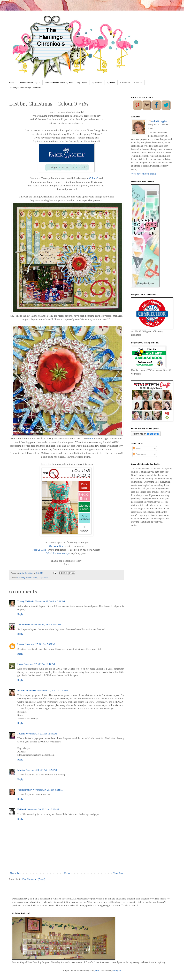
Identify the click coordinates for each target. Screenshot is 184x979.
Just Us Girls (39, 549)
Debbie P (22, 809)
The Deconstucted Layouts (29, 82)
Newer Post (15, 873)
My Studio (111, 82)
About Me (138, 82)
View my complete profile (143, 173)
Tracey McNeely (25, 601)
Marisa (21, 770)
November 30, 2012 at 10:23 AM (43, 809)
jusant (97, 970)
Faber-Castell (32, 577)
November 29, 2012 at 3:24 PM (48, 790)
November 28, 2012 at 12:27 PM (41, 770)
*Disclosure (124, 82)
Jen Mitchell (23, 624)
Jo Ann (21, 733)
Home (11, 82)
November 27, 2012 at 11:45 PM (52, 690)
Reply (20, 614)
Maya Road (43, 577)
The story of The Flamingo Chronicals (25, 87)
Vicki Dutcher (24, 790)
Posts (137, 448)
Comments (139, 454)
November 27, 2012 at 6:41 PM (50, 601)
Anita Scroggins (159, 121)
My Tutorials (97, 82)
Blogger (117, 970)
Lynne (20, 644)
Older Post (118, 873)
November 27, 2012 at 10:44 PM (39, 664)
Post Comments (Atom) (33, 879)
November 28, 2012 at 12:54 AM (41, 733)
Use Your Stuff (57, 545)
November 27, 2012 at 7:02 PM (40, 644)
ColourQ (93, 178)
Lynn (20, 664)
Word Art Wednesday (57, 553)
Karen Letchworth (26, 690)
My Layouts (82, 82)
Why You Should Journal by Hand (59, 82)
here (90, 438)
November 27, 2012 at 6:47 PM (46, 624)
